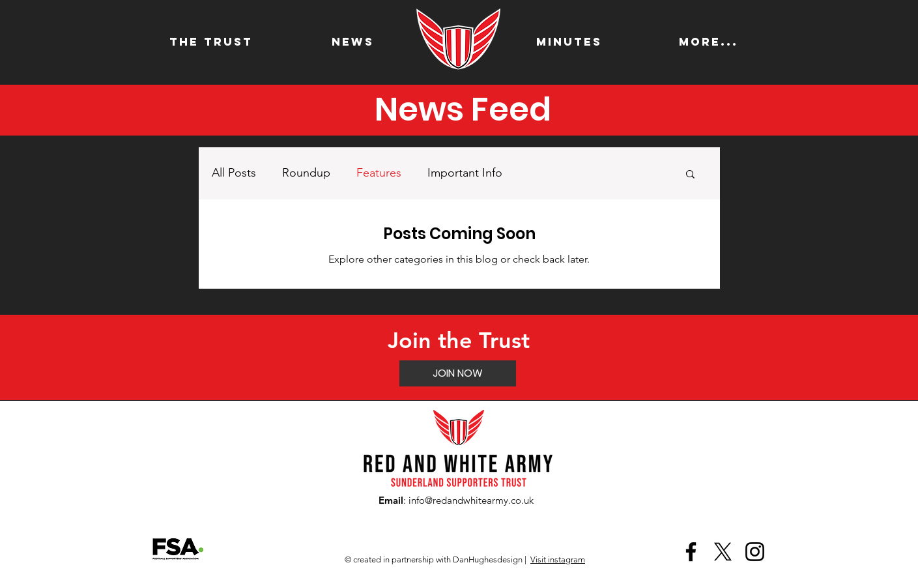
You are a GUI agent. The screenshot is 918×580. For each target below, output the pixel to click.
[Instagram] (754, 551)
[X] (723, 551)
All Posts (234, 173)
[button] (690, 175)
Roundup (306, 173)
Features (378, 173)
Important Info (464, 173)
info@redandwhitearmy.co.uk (471, 500)
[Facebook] (691, 551)
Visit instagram (557, 559)
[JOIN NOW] (457, 373)
